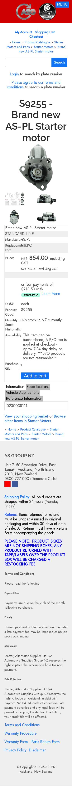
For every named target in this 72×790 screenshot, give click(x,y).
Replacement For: (15, 248)
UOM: (9, 303)
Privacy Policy (15, 750)
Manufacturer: (15, 239)
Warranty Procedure (20, 733)
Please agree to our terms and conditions (34, 85)
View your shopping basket (26, 416)
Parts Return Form (45, 742)
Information (15, 386)
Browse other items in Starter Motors (35, 419)
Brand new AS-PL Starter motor (42, 49)
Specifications (37, 386)
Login (14, 74)
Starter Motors (43, 46)
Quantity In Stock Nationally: (13, 325)
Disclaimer (37, 750)
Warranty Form (16, 742)
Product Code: (11, 312)
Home (16, 42)
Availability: (13, 335)
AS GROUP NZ (45, 767)
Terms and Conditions (22, 725)
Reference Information (24, 398)
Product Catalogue (37, 42)
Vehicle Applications (22, 392)
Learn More (50, 293)
